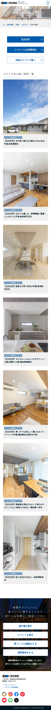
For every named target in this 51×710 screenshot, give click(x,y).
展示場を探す (25, 626)
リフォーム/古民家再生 (25, 50)
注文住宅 (25, 39)
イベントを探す (25, 635)
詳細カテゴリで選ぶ (25, 60)
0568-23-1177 (12, 681)
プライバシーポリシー (10, 685)
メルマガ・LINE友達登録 (11, 687)
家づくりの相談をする (25, 644)
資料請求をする (25, 652)
